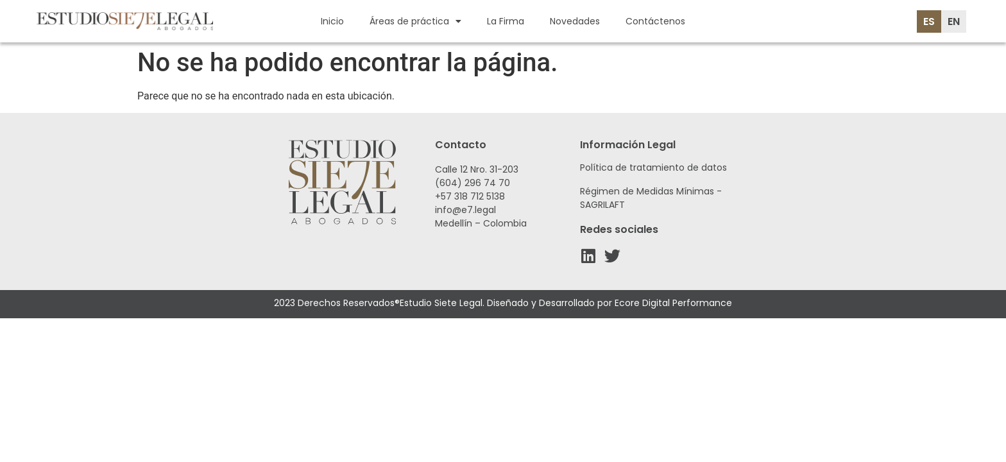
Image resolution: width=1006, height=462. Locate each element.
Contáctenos (655, 21)
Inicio (332, 21)
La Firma (505, 21)
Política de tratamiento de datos (653, 167)
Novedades (575, 21)
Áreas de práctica (415, 21)
